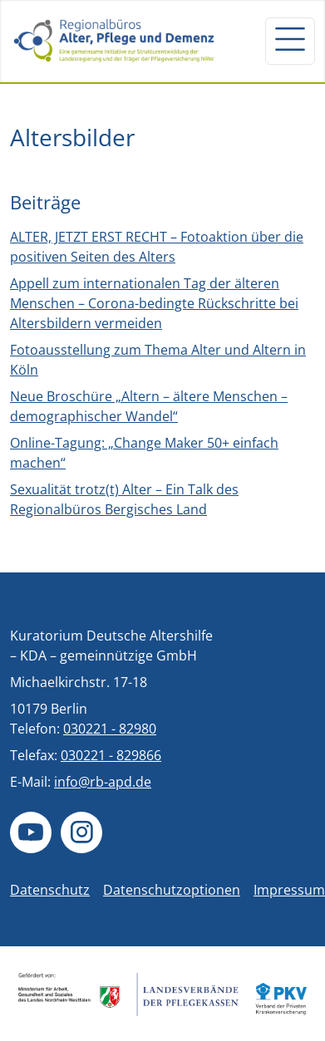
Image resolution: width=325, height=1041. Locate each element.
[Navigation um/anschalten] (290, 40)
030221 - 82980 (109, 728)
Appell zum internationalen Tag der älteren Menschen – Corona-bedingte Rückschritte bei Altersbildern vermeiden (154, 303)
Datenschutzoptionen (171, 890)
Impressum (289, 890)
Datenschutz (50, 890)
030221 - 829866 (111, 755)
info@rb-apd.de (102, 782)
